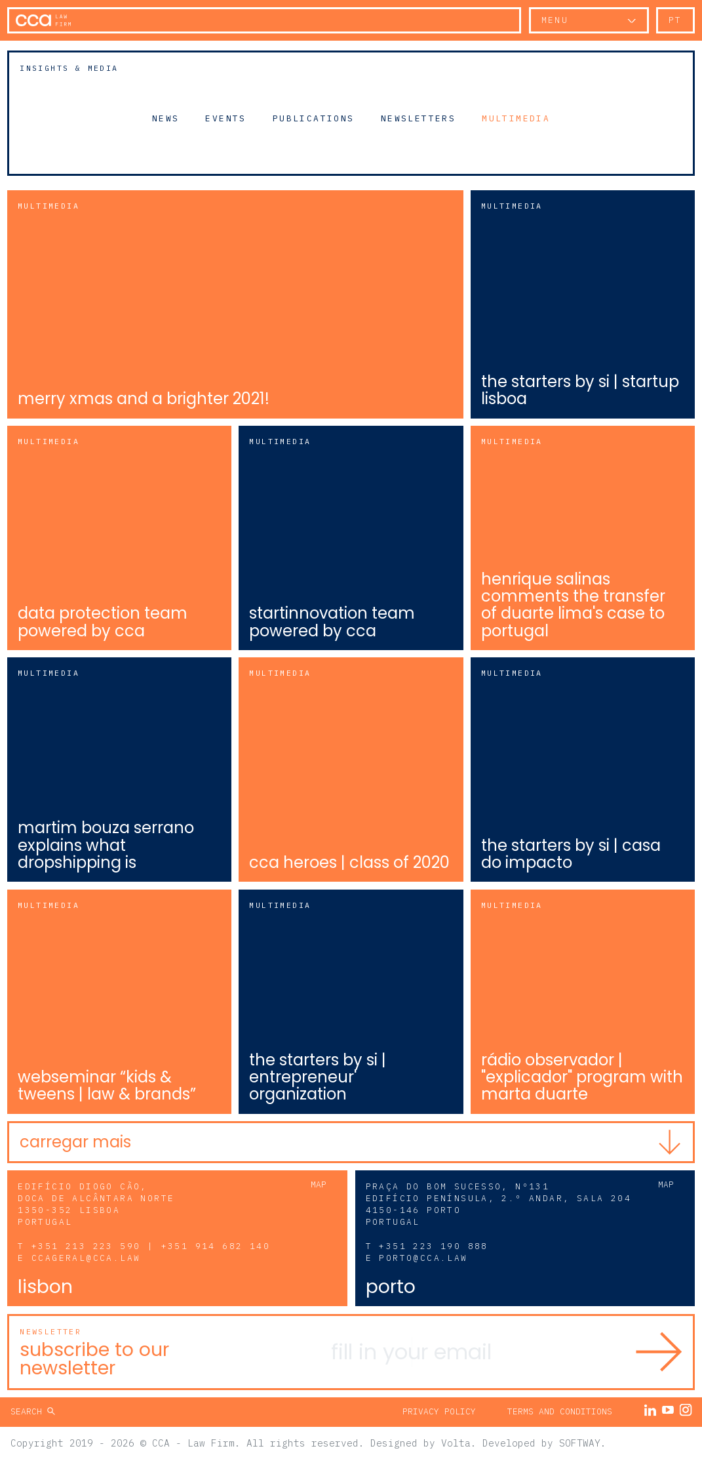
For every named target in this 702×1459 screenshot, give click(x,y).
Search (28, 1411)
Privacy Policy (439, 1411)
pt (675, 20)
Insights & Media (69, 68)
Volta (456, 1442)
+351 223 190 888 (433, 1246)
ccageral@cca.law (85, 1258)
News (166, 118)
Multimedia (516, 118)
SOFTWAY (579, 1442)
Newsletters (418, 118)
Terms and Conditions (559, 1411)
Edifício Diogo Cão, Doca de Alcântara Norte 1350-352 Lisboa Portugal (96, 1204)
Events (225, 118)
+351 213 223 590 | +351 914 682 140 (150, 1246)
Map (318, 1184)
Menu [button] (555, 20)
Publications (314, 118)
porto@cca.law (423, 1258)
